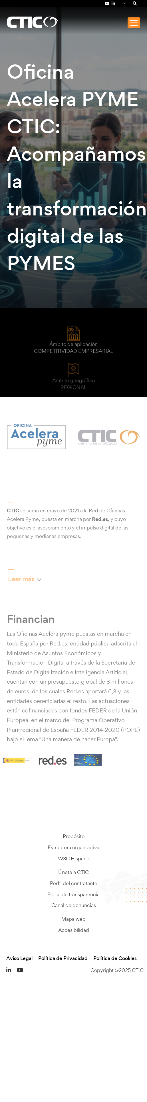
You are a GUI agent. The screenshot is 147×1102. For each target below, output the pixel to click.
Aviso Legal (19, 959)
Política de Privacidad (63, 959)
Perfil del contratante (73, 884)
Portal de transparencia (73, 895)
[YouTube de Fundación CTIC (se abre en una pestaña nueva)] (107, 3)
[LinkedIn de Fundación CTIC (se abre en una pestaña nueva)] (113, 3)
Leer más (22, 580)
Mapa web (73, 919)
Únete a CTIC (73, 872)
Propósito (73, 837)
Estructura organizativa (73, 848)
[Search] (135, 3)
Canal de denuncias (73, 906)
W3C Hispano (73, 859)
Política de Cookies (115, 959)
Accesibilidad (73, 930)
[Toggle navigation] (134, 22)
